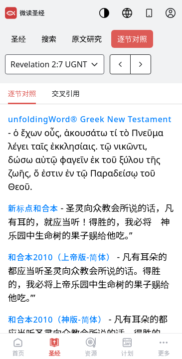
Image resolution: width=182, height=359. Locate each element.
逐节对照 (132, 39)
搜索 (48, 39)
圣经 (18, 39)
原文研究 (87, 39)
